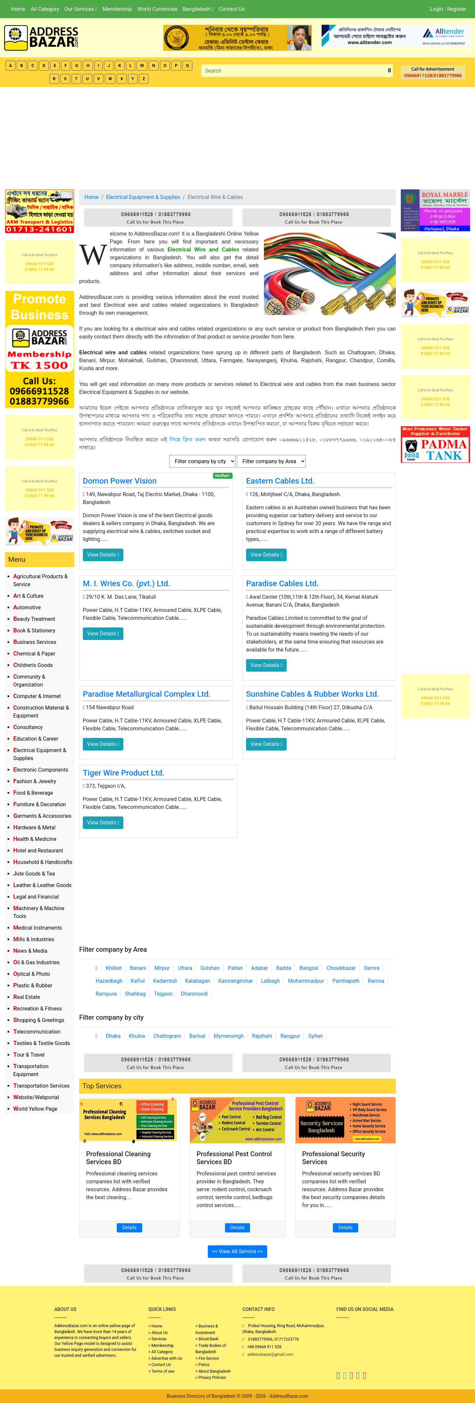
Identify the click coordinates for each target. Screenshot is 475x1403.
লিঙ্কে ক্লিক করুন (188, 439)
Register (456, 9)
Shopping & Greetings (38, 1020)
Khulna (137, 1036)
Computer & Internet (37, 696)
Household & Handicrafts (42, 862)
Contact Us (232, 9)
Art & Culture (28, 596)
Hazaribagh (109, 981)
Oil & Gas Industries (36, 962)
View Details (103, 555)
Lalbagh (270, 981)
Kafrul (138, 981)
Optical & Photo (31, 974)
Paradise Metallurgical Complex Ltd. (147, 694)
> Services (157, 1339)
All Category (45, 9)
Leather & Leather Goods (42, 885)
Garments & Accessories (42, 816)
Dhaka (113, 1036)
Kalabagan (197, 981)
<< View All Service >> (237, 1251)
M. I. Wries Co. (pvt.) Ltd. (126, 583)
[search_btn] (389, 70)
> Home (155, 1326)
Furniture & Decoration (39, 804)
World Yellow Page (35, 1109)
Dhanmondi (194, 994)
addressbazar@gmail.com (270, 1354)
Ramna (376, 981)
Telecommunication (36, 1032)
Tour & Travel (29, 1055)
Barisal (197, 1036)
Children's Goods (33, 665)
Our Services (80, 9)
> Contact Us (159, 1364)
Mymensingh (229, 1036)
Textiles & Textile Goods (41, 1043)
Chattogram (167, 1036)
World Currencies (157, 9)
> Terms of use (161, 1371)
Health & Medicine (34, 839)
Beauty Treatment (34, 619)
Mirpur (162, 968)
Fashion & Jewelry (34, 781)
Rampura (106, 994)
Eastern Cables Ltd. (280, 481)
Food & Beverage (33, 793)
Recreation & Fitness (37, 1008)
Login (436, 9)
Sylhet (315, 1036)
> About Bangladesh (213, 1371)
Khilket (114, 968)
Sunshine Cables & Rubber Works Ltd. (312, 694)
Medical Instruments (37, 928)
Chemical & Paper (34, 654)
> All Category (160, 1352)
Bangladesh (198, 9)
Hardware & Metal (34, 827)
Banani (138, 968)
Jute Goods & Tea (34, 874)
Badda (283, 968)
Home (18, 9)
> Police (202, 1364)
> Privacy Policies (211, 1377)
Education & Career (35, 739)
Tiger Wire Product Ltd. (124, 773)
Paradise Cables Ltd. (282, 583)
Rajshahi (262, 1036)
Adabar (259, 968)
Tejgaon (163, 994)
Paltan (235, 968)
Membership (117, 9)
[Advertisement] (237, 136)
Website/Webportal (36, 1097)
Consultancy (28, 727)
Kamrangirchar (235, 981)
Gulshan (210, 968)
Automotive (27, 607)
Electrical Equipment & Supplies (143, 197)
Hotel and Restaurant (38, 850)
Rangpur (290, 1036)
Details (129, 1227)
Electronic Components (40, 770)
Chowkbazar (341, 968)
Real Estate (26, 997)
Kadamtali (165, 981)
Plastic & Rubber (32, 985)
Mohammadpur (306, 981)
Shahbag (135, 994)
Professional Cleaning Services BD (118, 1158)
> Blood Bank (207, 1339)
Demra (372, 968)
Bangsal (309, 968)
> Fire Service (207, 1358)
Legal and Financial (36, 897)
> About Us (158, 1332)
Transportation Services (41, 1086)
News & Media (30, 951)
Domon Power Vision (120, 481)
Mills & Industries (33, 939)
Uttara (185, 968)
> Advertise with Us (165, 1358)
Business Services (34, 642)
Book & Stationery (34, 630)
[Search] (293, 70)
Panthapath (346, 981)
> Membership (161, 1345)
